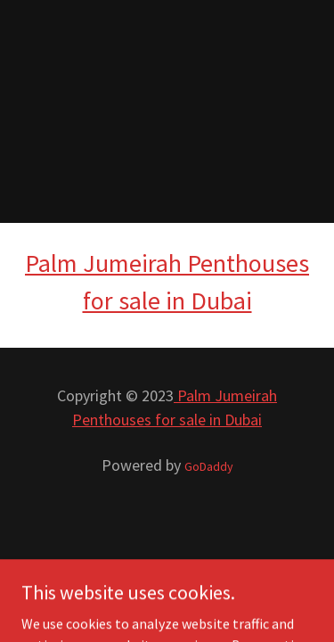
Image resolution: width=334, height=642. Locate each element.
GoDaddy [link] (208, 466)
